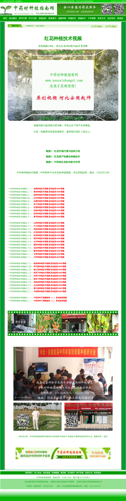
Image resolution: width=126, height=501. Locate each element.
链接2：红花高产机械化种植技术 (63, 156)
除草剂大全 (87, 436)
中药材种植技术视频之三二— (37, 291)
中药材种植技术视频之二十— (36, 251)
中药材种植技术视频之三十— (37, 285)
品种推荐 (56, 436)
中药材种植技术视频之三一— (37, 288)
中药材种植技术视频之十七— (36, 242)
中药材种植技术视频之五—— (36, 201)
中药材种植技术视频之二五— (37, 270)
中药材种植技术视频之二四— (37, 266)
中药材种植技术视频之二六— (37, 273)
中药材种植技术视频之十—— (36, 217)
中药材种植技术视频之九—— (36, 214)
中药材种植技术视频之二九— (37, 282)
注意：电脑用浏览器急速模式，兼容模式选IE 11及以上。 (63, 131)
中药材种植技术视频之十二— (36, 226)
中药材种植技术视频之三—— (36, 195)
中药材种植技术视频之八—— (36, 210)
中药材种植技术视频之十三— (36, 229)
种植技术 (71, 436)
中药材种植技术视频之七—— (36, 207)
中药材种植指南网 (37, 436)
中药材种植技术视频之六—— (36, 204)
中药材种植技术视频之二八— (37, 279)
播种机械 (79, 436)
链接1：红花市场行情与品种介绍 (63, 151)
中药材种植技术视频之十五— (36, 235)
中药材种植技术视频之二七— (37, 276)
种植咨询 (48, 436)
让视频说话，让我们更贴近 (35, 26)
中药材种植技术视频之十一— (36, 223)
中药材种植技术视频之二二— (36, 257)
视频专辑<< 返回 (100, 436)
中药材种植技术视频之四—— (36, 198)
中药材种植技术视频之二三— (37, 263)
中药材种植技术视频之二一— (36, 254)
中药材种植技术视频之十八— (36, 245)
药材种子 (63, 436)
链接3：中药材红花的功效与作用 (63, 162)
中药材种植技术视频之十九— (36, 248)
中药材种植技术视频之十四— (36, 232)
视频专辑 (15, 26)
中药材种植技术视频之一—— (36, 189)
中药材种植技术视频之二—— (36, 192)
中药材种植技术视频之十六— (36, 238)
